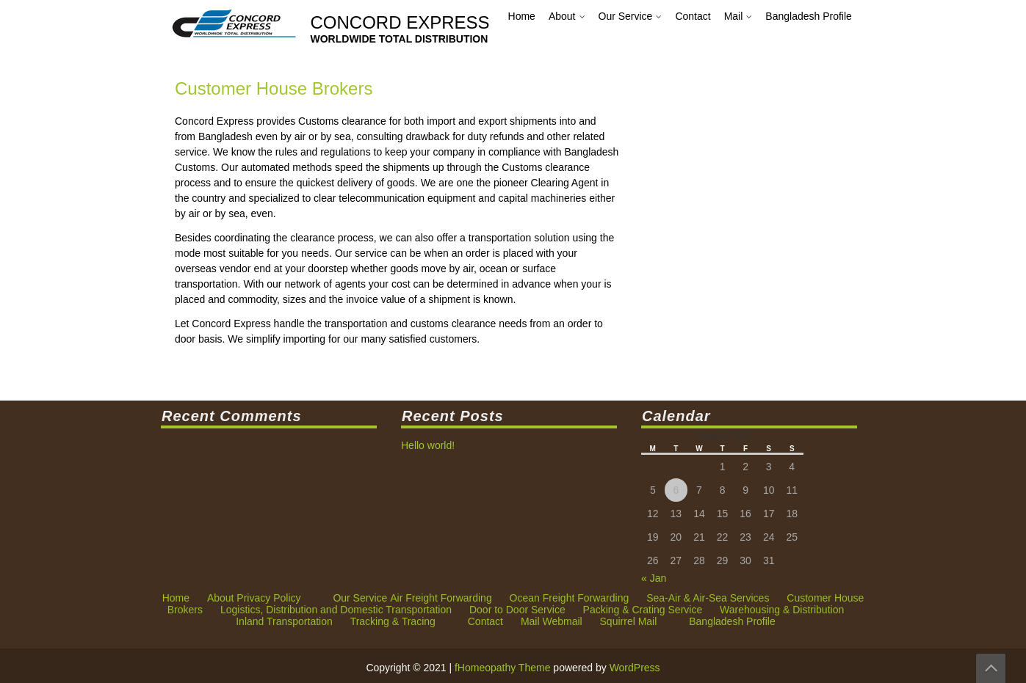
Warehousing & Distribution (782, 196)
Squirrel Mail (628, 207)
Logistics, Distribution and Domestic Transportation (336, 196)
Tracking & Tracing (393, 207)
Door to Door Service (517, 196)
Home (175, 184)
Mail (530, 207)
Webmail (562, 207)
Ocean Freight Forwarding (569, 184)
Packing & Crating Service (643, 196)
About (220, 184)
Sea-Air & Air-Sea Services (707, 184)
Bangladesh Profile (732, 207)
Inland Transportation (284, 207)
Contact (485, 207)
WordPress (635, 667)
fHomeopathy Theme (502, 667)
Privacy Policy (268, 184)
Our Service (360, 184)
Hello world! (433, 444)
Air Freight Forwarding (441, 184)
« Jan (655, 576)
